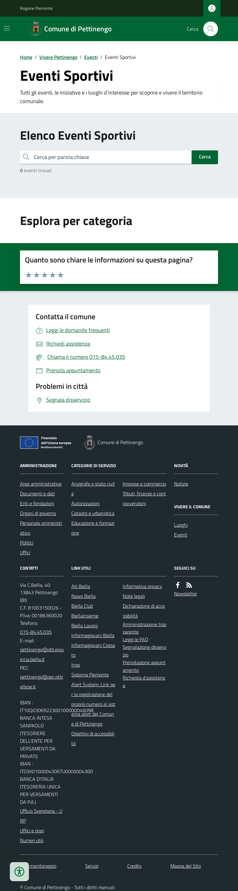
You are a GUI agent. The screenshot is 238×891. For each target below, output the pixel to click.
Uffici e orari (32, 830)
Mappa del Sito (185, 866)
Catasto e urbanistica (92, 513)
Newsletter (185, 593)
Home (26, 57)
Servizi (91, 866)
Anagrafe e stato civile (93, 488)
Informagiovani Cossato (93, 650)
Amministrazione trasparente (144, 628)
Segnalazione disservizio (144, 650)
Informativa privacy (142, 586)
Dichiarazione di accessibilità (144, 610)
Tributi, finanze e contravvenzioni (144, 498)
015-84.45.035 (36, 632)
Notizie (181, 483)
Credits (134, 866)
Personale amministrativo (41, 528)
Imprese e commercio (144, 483)
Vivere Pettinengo (58, 57)
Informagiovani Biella (92, 635)
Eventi (91, 57)
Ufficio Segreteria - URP (41, 815)
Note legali (134, 596)
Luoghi (181, 525)
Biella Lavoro (84, 625)
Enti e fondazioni (37, 503)
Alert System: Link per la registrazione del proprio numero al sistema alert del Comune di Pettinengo (93, 704)
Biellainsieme (84, 615)
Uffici (25, 552)
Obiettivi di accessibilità (92, 738)
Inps (75, 664)
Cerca (205, 156)
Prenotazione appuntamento (144, 666)
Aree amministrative (40, 483)
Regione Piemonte (36, 8)
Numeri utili (31, 840)
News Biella (83, 596)
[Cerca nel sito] (208, 28)
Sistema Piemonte (90, 674)
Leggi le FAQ (135, 639)
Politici (26, 542)
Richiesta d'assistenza (144, 681)
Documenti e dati (37, 493)
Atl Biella (80, 586)
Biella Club (82, 606)
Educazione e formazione (92, 528)
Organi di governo (38, 513)
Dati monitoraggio (38, 866)
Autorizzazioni (85, 503)
